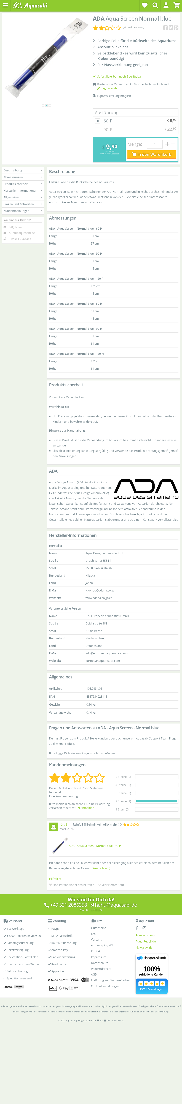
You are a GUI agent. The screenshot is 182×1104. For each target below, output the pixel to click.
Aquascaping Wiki (102, 959)
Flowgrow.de (144, 962)
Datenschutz (99, 977)
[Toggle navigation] (5, 5)
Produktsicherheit (23, 198)
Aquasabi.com (145, 949)
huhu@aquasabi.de (22, 247)
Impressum (98, 971)
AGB (94, 989)
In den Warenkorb (151, 168)
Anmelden (85, 822)
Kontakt (96, 965)
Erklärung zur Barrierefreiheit (110, 994)
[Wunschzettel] (145, 5)
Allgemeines (23, 211)
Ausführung (106, 127)
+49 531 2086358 (20, 253)
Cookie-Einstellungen (105, 1000)
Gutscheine (98, 942)
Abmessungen (23, 191)
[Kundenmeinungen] (118, 27)
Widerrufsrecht (101, 983)
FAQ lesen (15, 241)
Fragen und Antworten (23, 218)
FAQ (93, 948)
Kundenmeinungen (23, 225)
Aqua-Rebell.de (146, 955)
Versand (115, 167)
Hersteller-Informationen (23, 205)
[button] (166, 5)
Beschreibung (23, 185)
